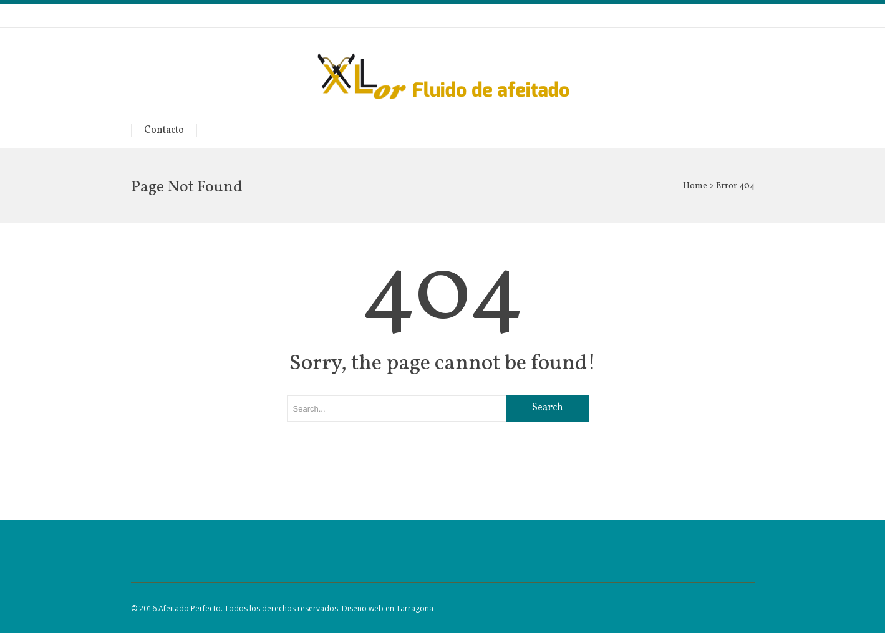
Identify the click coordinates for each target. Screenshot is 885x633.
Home (695, 186)
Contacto (164, 130)
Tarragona (414, 608)
